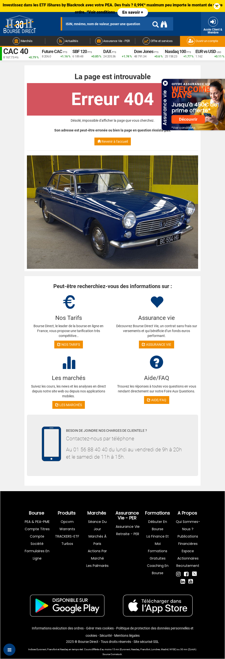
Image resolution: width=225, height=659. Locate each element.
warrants (67, 529)
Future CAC (52, 51)
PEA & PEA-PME (37, 521)
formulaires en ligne (37, 555)
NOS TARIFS (68, 344)
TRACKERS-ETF (67, 536)
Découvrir (188, 119)
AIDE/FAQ (156, 400)
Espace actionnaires (188, 555)
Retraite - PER (127, 533)
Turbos (67, 543)
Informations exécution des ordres (58, 628)
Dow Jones (143, 51)
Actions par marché (97, 555)
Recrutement (187, 565)
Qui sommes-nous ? (188, 525)
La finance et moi (157, 540)
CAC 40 (15, 51)
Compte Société (37, 540)
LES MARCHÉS (68, 405)
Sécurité (106, 635)
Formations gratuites (157, 555)
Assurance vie (128, 526)
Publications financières (188, 540)
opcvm (67, 521)
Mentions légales (127, 635)
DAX (107, 51)
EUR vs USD (205, 51)
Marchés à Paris (97, 540)
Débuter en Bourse (157, 525)
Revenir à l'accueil (112, 141)
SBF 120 (79, 51)
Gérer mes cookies (100, 628)
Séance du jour (97, 525)
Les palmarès (97, 565)
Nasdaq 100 (175, 51)
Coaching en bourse (158, 569)
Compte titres (37, 529)
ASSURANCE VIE (156, 344)
